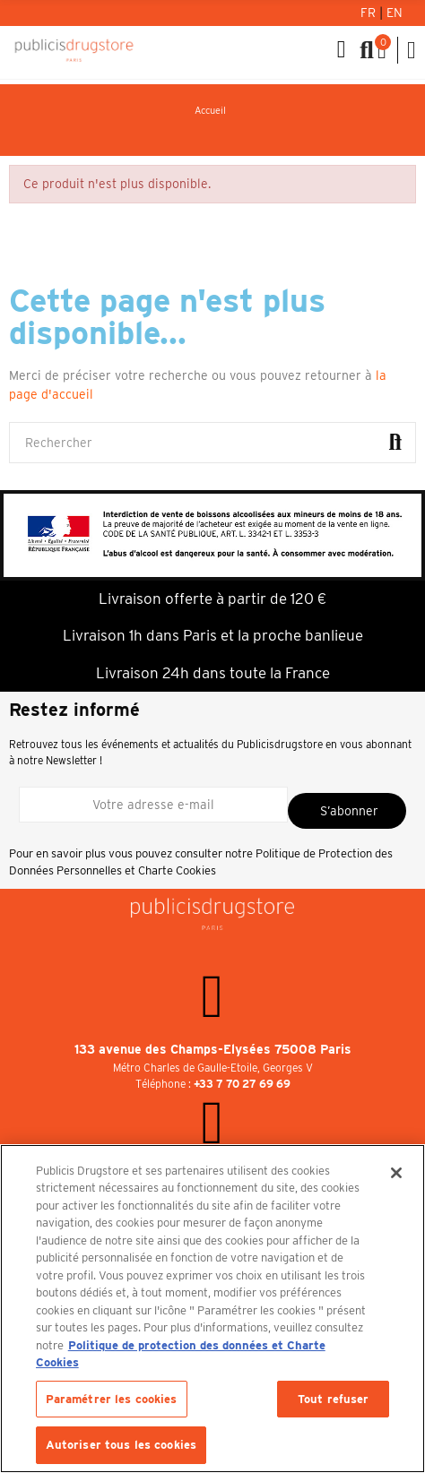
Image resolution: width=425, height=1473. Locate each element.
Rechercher (395, 442)
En (394, 12)
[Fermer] (396, 1173)
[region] (212, 1308)
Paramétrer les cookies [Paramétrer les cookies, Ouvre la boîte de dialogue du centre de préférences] (112, 1399)
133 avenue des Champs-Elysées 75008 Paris (212, 1049)
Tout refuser (333, 1399)
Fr (369, 12)
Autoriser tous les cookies (121, 1444)
